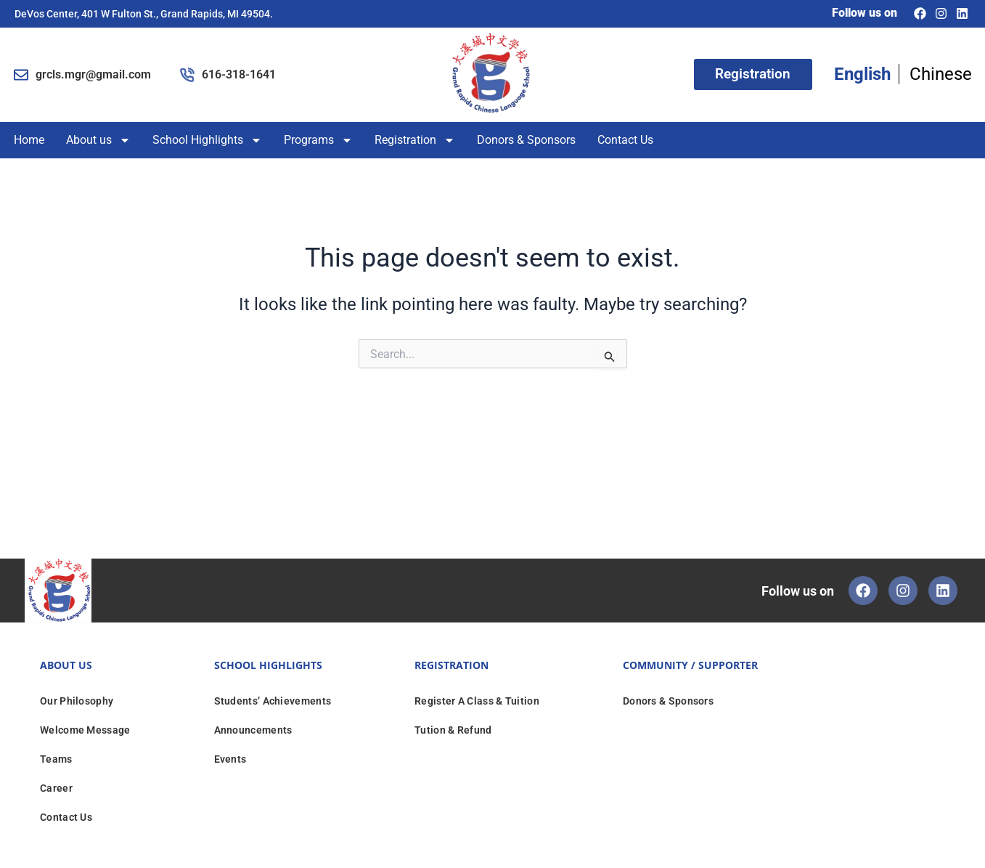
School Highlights (207, 140)
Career (56, 788)
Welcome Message (85, 730)
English (862, 74)
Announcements (253, 730)
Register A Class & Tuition (476, 701)
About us (98, 140)
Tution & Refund (453, 730)
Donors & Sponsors (526, 140)
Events (230, 759)
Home (29, 140)
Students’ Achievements (273, 701)
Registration (415, 140)
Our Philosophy (76, 701)
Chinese (941, 74)
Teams (56, 759)
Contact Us (625, 140)
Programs (318, 140)
